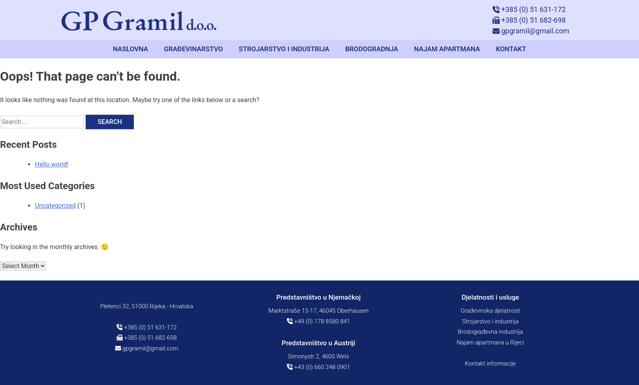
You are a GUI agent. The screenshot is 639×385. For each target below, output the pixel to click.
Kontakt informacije (490, 363)
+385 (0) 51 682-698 (147, 337)
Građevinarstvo (193, 49)
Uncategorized (55, 205)
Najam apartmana (447, 49)
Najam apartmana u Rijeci (490, 342)
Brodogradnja (371, 49)
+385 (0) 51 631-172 (147, 327)
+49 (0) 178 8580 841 (318, 321)
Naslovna (130, 49)
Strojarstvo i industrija (284, 49)
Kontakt (511, 49)
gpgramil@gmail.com (147, 348)
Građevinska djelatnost (490, 310)
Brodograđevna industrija (490, 331)
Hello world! (51, 164)
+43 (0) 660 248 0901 (318, 367)
